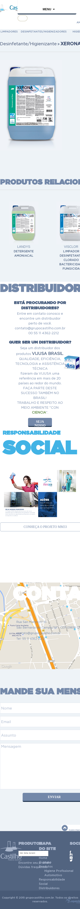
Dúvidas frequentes (32, 867)
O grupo (45, 862)
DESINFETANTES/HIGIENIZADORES (44, 31)
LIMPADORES (9, 31)
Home (43, 858)
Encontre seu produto (34, 862)
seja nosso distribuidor (42, 423)
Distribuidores (49, 888)
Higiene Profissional (58, 871)
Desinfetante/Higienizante (28, 44)
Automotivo (53, 875)
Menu (47, 9)
